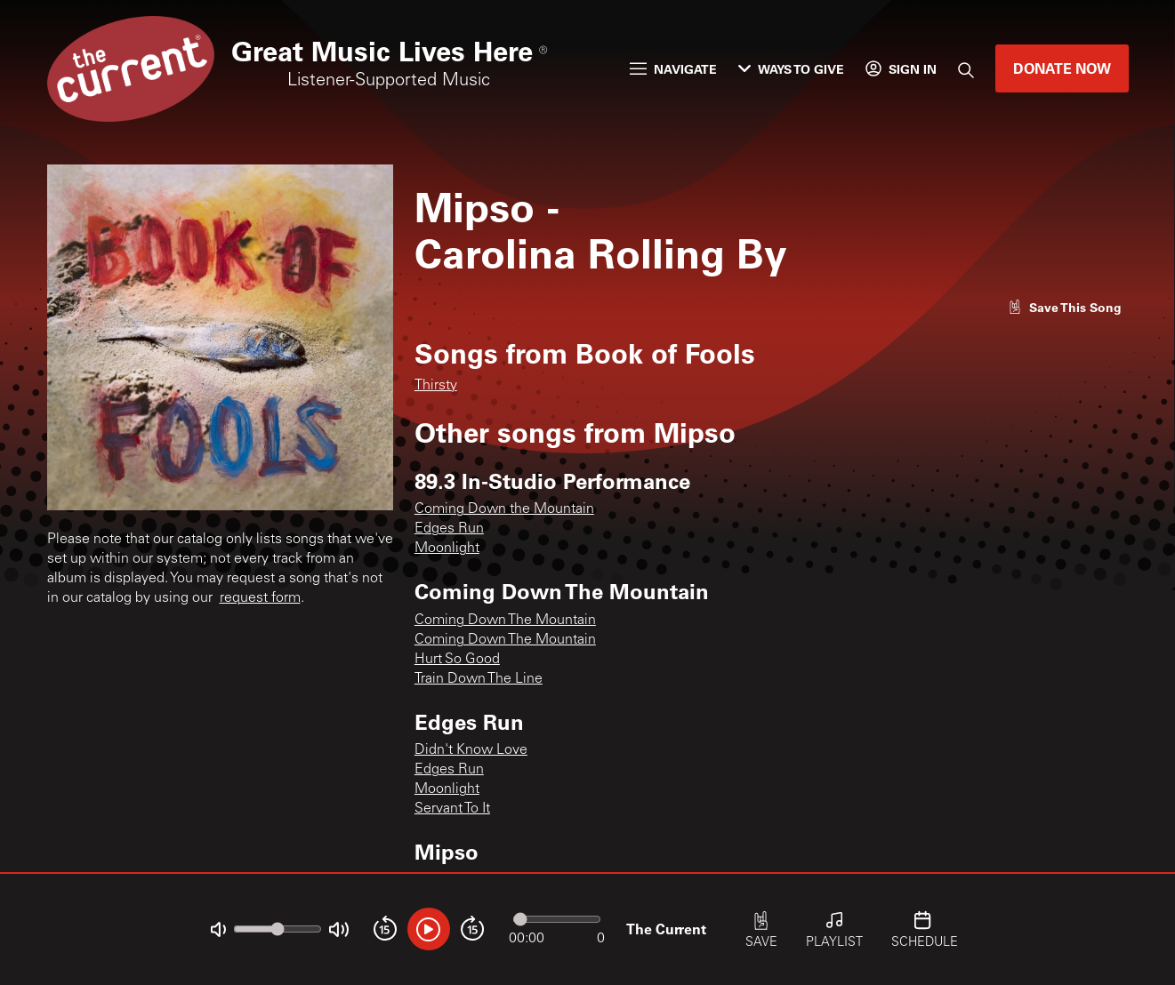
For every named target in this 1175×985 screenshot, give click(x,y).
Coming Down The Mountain (505, 620)
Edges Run (449, 529)
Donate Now (1062, 68)
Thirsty (435, 386)
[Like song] (1065, 307)
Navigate (673, 68)
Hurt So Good (457, 660)
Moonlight (446, 548)
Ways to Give (791, 68)
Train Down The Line (478, 679)
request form (260, 598)
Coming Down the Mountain (504, 509)
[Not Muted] (218, 929)
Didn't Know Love (470, 750)
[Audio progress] (556, 919)
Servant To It (452, 809)
